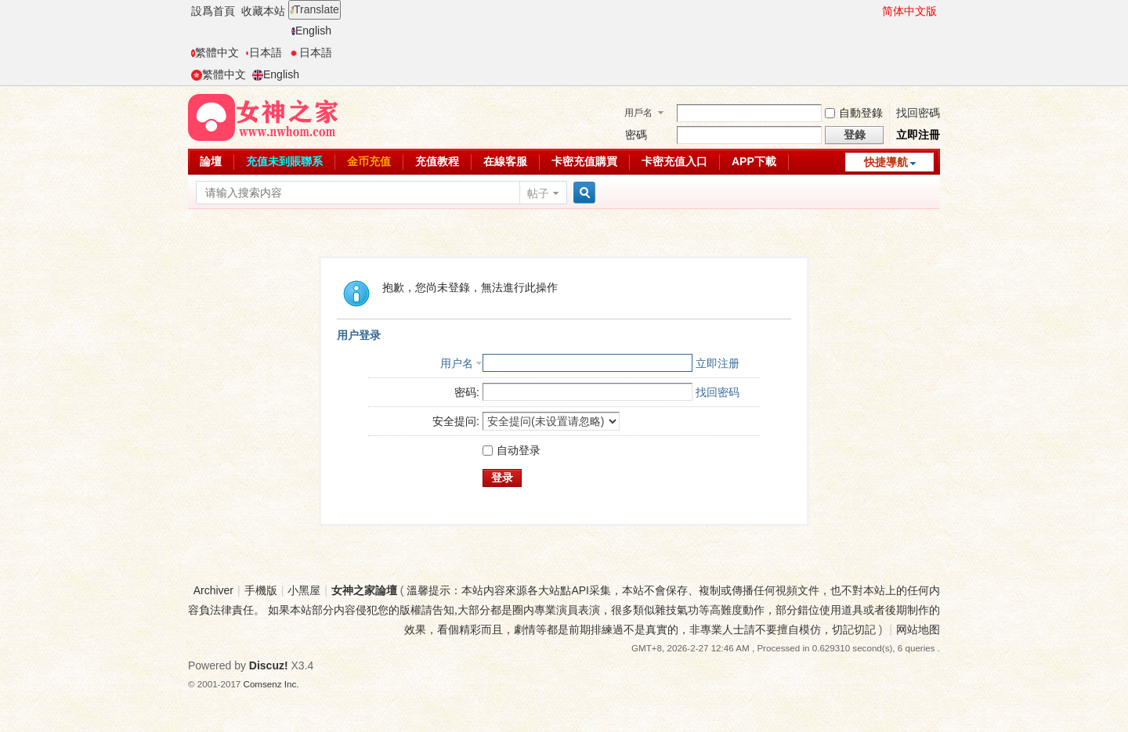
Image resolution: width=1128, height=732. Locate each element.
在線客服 (505, 161)
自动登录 (511, 450)
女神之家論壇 (364, 590)
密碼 (636, 134)
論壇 (211, 161)
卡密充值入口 (674, 161)
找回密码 (717, 392)
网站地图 (918, 629)
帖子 (538, 193)
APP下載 (754, 161)
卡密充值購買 (584, 161)
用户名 (456, 363)
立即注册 (717, 363)
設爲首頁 (213, 11)
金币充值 (369, 161)
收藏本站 (263, 11)
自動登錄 (854, 112)
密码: (466, 392)
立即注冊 (918, 134)
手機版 (260, 590)
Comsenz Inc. (271, 684)
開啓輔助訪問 (875, 11)
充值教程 (437, 161)
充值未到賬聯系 (284, 161)
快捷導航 (886, 162)
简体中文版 (909, 11)
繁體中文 (215, 52)
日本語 (263, 52)
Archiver (213, 590)
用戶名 (638, 112)
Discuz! (268, 665)
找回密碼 (918, 112)
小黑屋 (303, 590)
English (311, 30)
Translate (314, 9)
